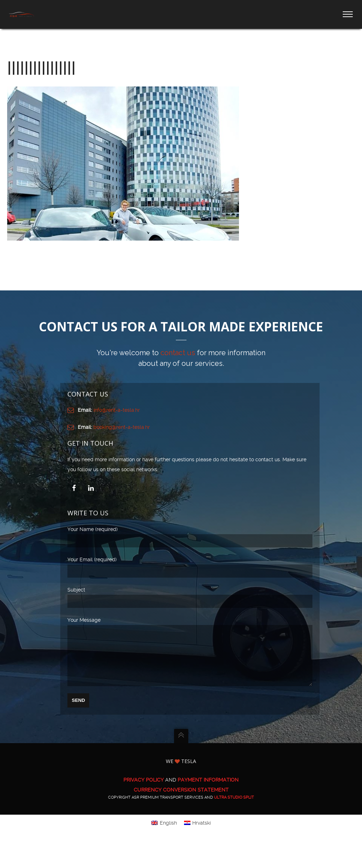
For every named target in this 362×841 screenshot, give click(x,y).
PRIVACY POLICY (143, 790)
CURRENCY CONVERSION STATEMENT (181, 800)
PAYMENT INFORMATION (208, 790)
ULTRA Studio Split (234, 807)
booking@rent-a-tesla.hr (121, 427)
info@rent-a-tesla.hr (116, 410)
